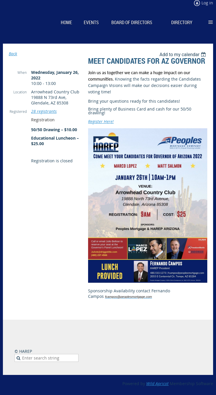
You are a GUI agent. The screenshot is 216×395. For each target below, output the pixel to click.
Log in (207, 3)
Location (20, 92)
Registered (18, 111)
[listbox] (183, 54)
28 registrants (44, 111)
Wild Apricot (157, 383)
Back (13, 53)
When (22, 72)
